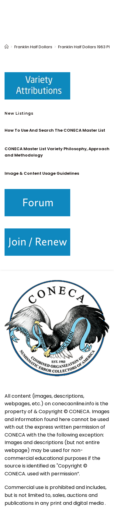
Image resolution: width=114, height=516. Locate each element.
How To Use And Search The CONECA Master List (55, 130)
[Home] (7, 47)
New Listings (19, 113)
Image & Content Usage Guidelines (42, 173)
